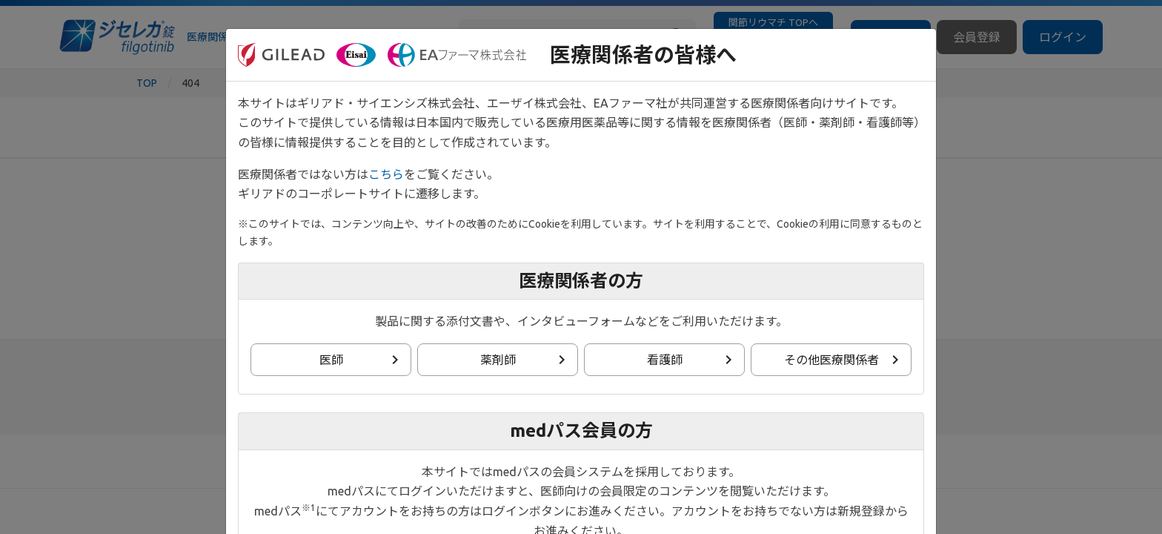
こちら (386, 174)
